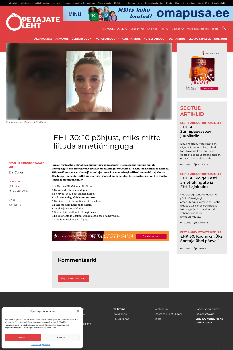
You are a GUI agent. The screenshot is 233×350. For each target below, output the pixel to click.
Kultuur (220, 38)
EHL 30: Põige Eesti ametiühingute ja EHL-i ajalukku (198, 182)
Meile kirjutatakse (198, 28)
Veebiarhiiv (161, 309)
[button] (78, 311)
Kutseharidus (154, 38)
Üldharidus (80, 38)
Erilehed (152, 28)
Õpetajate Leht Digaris (168, 313)
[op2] (148, 13)
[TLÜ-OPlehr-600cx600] (201, 70)
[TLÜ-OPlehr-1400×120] (110, 236)
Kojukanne (120, 313)
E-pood (176, 28)
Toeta (215, 28)
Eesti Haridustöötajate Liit (200, 122)
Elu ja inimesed (199, 38)
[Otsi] (224, 28)
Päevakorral (42, 38)
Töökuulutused (112, 28)
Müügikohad (121, 318)
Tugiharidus (176, 38)
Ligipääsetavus (205, 313)
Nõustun (23, 337)
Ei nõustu (61, 337)
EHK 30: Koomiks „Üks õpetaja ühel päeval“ (201, 238)
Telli (163, 28)
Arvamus (62, 38)
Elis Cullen (16, 172)
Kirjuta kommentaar (73, 278)
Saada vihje (137, 28)
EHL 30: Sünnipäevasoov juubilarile (195, 131)
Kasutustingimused (40, 344)
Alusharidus (131, 38)
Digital (221, 346)
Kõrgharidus (105, 38)
